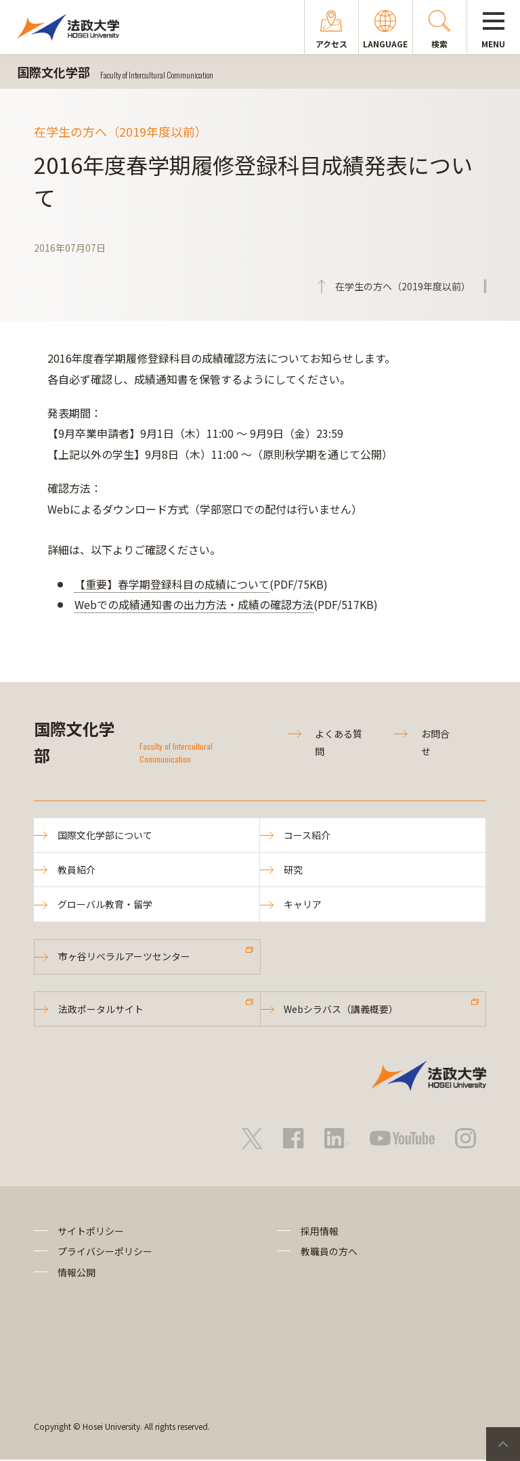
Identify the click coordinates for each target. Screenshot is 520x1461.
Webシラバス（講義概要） (341, 1009)
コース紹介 (307, 835)
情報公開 (76, 1273)
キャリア (303, 905)
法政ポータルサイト (101, 1009)
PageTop (503, 1444)
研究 (293, 870)
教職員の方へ (329, 1252)
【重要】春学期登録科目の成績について (171, 584)
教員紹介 (76, 870)
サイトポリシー (91, 1231)
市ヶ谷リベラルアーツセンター (124, 957)
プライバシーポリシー (105, 1252)
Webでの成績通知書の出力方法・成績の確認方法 (193, 604)
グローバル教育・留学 (105, 905)
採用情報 (320, 1231)
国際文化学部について (105, 835)
